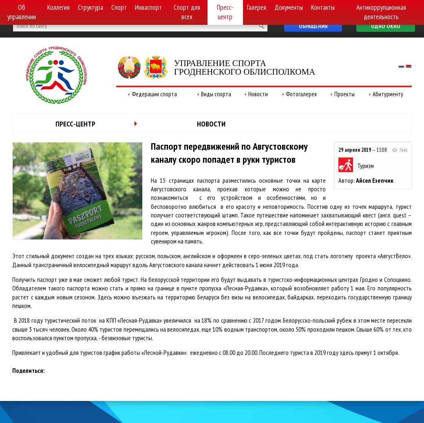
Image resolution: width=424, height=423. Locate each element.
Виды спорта (216, 94)
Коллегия (58, 7)
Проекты (344, 94)
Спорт (119, 7)
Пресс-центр (225, 12)
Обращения (313, 26)
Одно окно (385, 26)
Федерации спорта (154, 94)
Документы (288, 7)
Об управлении (21, 12)
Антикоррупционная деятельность (381, 12)
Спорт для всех (187, 12)
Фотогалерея (301, 94)
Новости (258, 94)
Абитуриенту (388, 94)
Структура (90, 7)
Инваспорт (148, 7)
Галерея (256, 7)
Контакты (323, 7)
